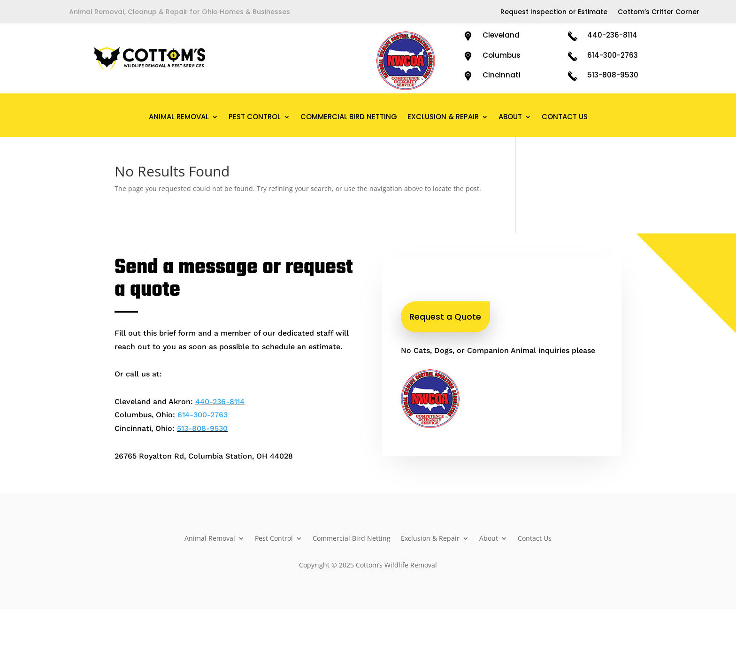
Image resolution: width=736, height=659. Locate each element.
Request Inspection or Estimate (553, 12)
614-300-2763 (612, 55)
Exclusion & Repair (443, 118)
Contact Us (565, 118)
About (510, 118)
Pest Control (255, 118)
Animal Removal (179, 118)
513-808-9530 (612, 75)
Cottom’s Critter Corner (658, 12)
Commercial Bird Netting (348, 118)
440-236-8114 (612, 35)
